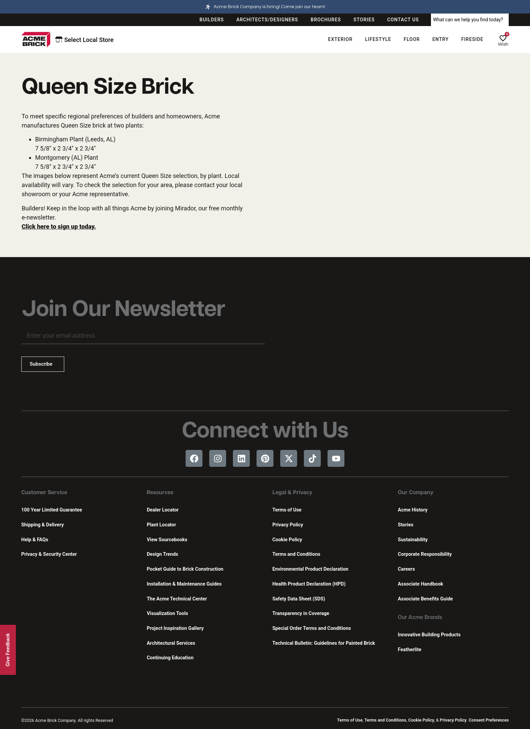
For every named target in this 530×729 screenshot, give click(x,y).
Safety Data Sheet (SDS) (298, 599)
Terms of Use (287, 510)
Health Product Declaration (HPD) (309, 584)
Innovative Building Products (429, 635)
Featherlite (409, 650)
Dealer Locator (162, 510)
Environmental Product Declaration (310, 569)
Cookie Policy (287, 540)
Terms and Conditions (296, 554)
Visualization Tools (167, 613)
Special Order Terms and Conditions (311, 628)
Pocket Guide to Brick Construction (185, 569)
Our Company (415, 493)
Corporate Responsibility (425, 554)
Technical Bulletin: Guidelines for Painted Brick (323, 643)
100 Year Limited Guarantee (51, 510)
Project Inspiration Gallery (175, 628)
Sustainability (413, 540)
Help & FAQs (34, 540)
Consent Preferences (489, 720)
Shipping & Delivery (42, 525)
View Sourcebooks (167, 540)
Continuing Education (170, 658)
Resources (160, 493)
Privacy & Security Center (49, 554)
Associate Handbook (420, 584)
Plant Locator (161, 525)
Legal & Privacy (292, 493)
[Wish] (503, 38)
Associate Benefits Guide (425, 599)
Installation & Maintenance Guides (184, 584)
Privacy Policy (287, 525)
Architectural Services (171, 643)
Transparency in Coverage (300, 613)
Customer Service (44, 493)
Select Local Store (84, 39)
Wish (503, 44)
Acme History (413, 510)
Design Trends (162, 554)
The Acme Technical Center (177, 599)
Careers (406, 569)
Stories (405, 525)
